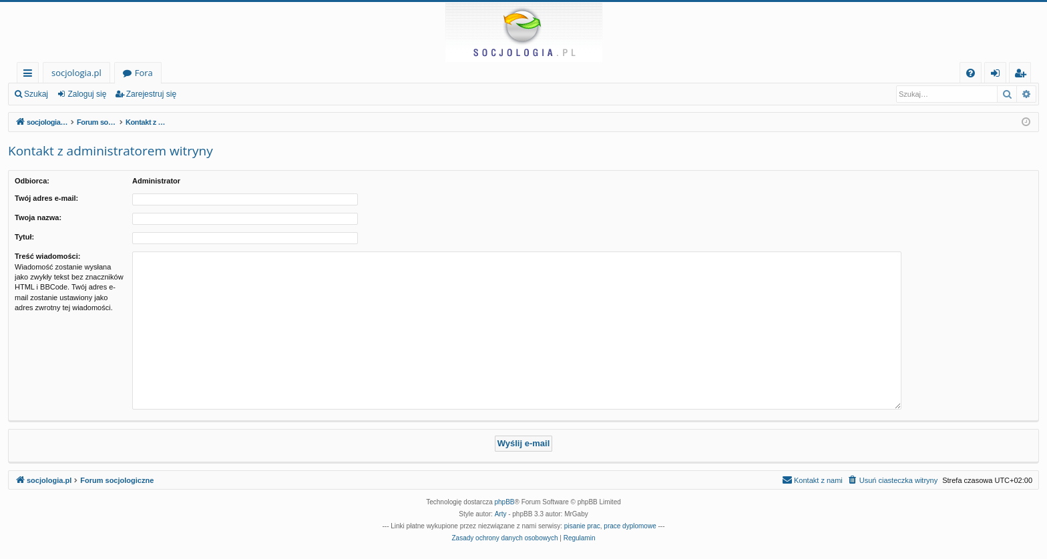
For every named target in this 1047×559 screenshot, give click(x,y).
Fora (144, 73)
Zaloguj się (86, 94)
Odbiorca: (32, 181)
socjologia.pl (76, 73)
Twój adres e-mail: (46, 198)
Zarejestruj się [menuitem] (1023, 75)
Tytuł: (24, 237)
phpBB (505, 502)
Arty (501, 514)
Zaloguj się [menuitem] (998, 75)
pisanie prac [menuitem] (582, 526)
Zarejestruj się (151, 94)
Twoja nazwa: (38, 217)
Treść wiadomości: (47, 256)
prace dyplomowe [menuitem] (630, 526)
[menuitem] (970, 73)
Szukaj (36, 94)
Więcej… (30, 75)
